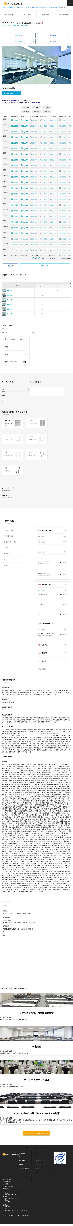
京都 (6, 1198)
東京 (18, 1190)
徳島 (6, 1206)
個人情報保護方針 (40, 1160)
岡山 (6, 1201)
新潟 (6, 1195)
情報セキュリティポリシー (42, 1157)
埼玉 (12, 1190)
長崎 (12, 1210)
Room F (9, 314)
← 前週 (47, 107)
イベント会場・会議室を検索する (36, 1133)
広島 (9, 1201)
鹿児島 (23, 1210)
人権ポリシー (39, 1168)
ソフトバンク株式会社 (24, 1168)
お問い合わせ (22, 1160)
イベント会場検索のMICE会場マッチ (12, 8)
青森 (6, 1186)
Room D (9, 304)
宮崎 (20, 1210)
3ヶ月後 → (26, 111)
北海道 (6, 1183)
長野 (12, 1195)
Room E (9, 309)
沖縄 (27, 1210)
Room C (9, 300)
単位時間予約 (8, 93)
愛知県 (27, 8)
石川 (9, 1195)
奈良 (15, 1198)
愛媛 (9, 1206)
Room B (9, 295)
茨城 (6, 1190)
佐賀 (9, 1210)
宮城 (9, 1186)
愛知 (18, 1195)
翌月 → (36, 111)
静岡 (15, 1195)
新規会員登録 (22, 1153)
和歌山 (18, 1198)
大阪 (9, 1198)
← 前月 (36, 107)
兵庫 (12, 1198)
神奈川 (21, 1190)
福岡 (6, 1210)
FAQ (20, 1157)
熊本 (15, 1210)
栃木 (9, 1190)
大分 (18, 1210)
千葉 (15, 1190)
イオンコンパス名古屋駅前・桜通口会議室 (44, 8)
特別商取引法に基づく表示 (42, 1164)
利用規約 (21, 1164)
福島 (12, 1186)
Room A (9, 290)
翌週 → (47, 111)
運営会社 (38, 1153)
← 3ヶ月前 (26, 107)
